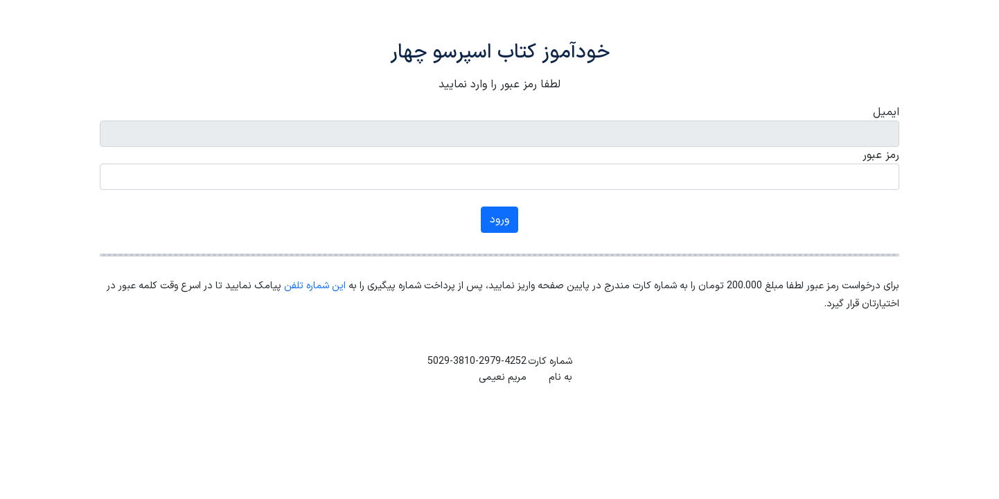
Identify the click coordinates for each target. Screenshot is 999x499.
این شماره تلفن (315, 286)
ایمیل (886, 112)
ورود (499, 219)
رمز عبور (881, 155)
